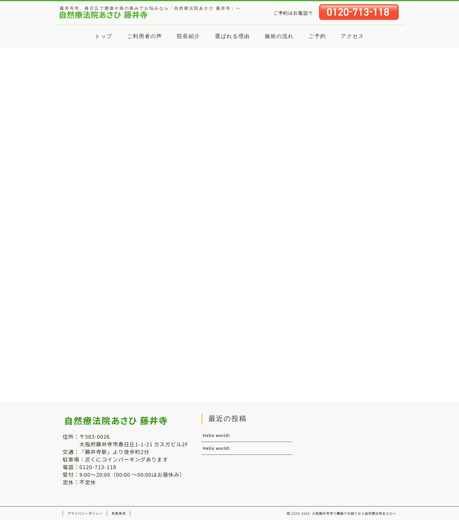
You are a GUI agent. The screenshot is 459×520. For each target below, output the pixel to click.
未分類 (318, 315)
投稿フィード (323, 366)
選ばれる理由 (232, 36)
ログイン (318, 358)
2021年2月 (316, 254)
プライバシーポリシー (84, 513)
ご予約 (317, 36)
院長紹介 (188, 36)
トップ (103, 36)
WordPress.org (326, 383)
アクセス (352, 36)
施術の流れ (279, 36)
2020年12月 (317, 266)
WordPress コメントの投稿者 (348, 184)
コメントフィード (327, 375)
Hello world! (317, 120)
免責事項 (119, 513)
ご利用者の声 (144, 36)
